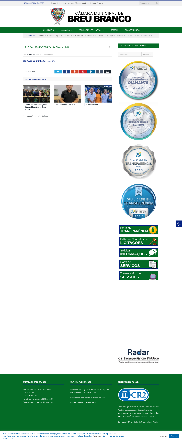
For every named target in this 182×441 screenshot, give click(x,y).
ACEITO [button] (174, 436)
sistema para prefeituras (149, 407)
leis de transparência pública (129, 416)
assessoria (135, 410)
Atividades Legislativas (90, 30)
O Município (48, 30)
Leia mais (97, 436)
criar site (133, 407)
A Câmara (65, 30)
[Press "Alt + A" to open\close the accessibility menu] (179, 224)
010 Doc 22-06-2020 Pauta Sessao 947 (39, 61)
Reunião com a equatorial (65, 104)
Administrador (32, 54)
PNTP (129, 422)
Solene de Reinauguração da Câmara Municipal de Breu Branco (77, 3)
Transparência (132, 30)
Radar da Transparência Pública (146, 422)
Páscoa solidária (92, 104)
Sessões (114, 30)
